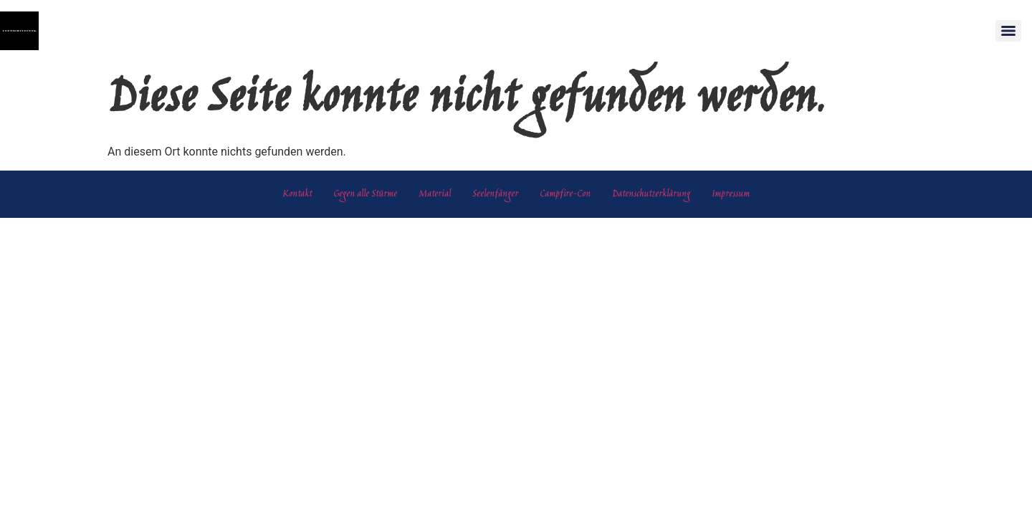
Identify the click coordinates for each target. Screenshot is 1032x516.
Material (435, 194)
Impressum (731, 194)
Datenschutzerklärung (651, 194)
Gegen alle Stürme (365, 194)
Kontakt (297, 194)
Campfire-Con (565, 194)
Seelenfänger (495, 194)
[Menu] (1008, 31)
